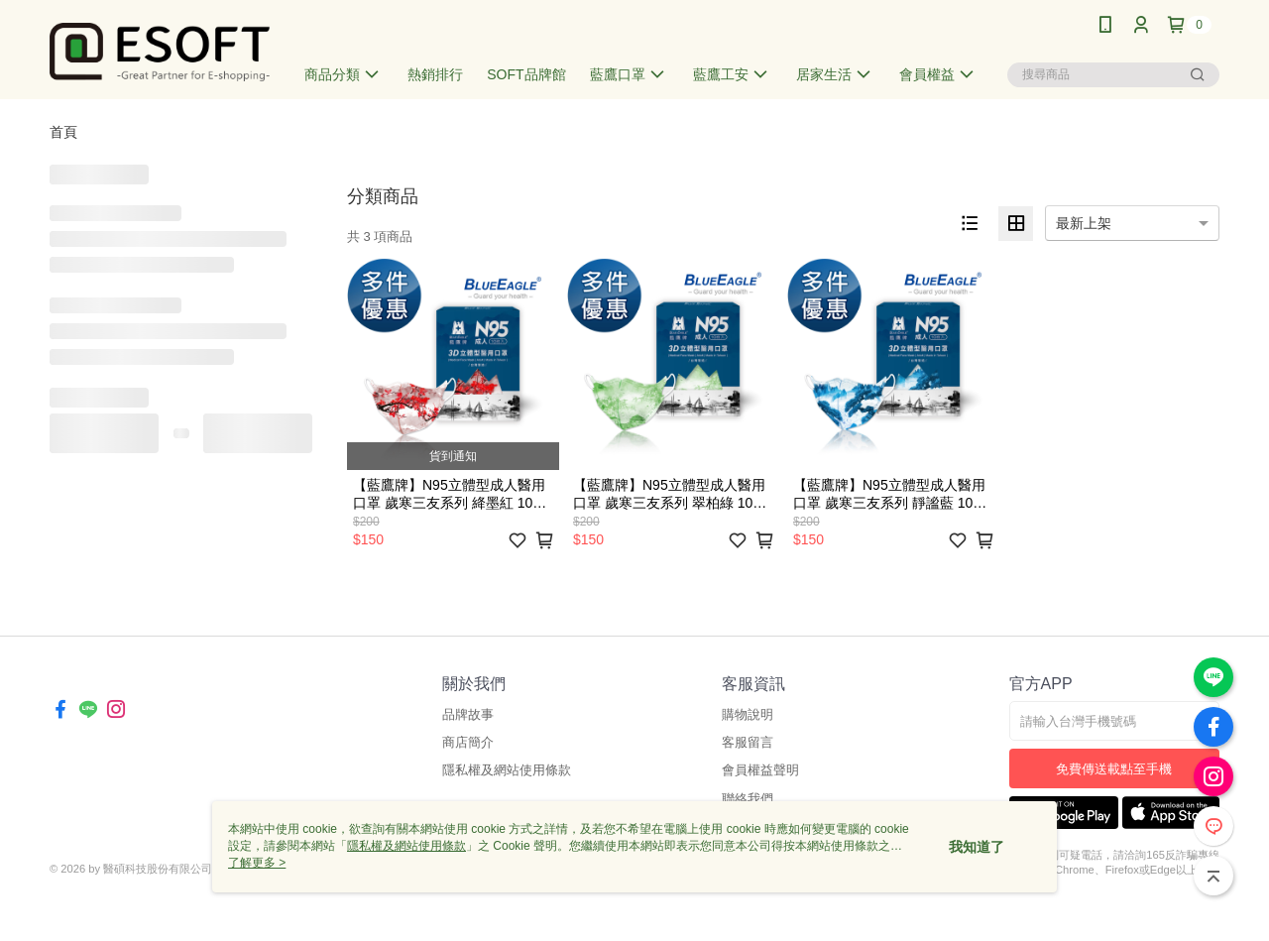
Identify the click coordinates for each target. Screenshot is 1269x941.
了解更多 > (257, 863)
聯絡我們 (747, 798)
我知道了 (976, 847)
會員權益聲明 (760, 770)
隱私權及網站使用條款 (506, 770)
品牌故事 (468, 714)
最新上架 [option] (1083, 223)
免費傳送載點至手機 (1114, 769)
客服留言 (747, 742)
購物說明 (747, 714)
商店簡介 (468, 742)
